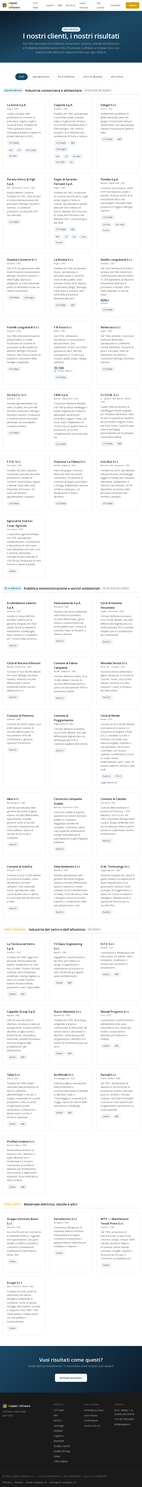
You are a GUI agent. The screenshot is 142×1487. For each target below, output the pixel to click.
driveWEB (59, 1441)
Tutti (21, 76)
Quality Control (62, 1446)
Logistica (58, 1435)
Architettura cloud (93, 1410)
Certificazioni (91, 1420)
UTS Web (59, 1410)
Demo (132, 5)
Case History (91, 1415)
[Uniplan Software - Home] (16, 5)
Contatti (115, 5)
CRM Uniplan (61, 1461)
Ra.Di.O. (71, 5)
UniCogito (59, 1425)
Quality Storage (62, 1451)
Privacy (7, 1482)
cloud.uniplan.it (36, 1482)
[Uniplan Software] (16, 1406)
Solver (50, 5)
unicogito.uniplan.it (63, 1482)
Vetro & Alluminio (92, 76)
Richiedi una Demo (71, 1377)
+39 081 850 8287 (124, 1419)
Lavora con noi (92, 1425)
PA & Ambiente (66, 76)
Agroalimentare (41, 76)
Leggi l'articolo (109, 784)
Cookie (19, 1482)
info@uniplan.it (122, 1424)
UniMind (58, 1430)
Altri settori (117, 76)
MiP (60, 5)
